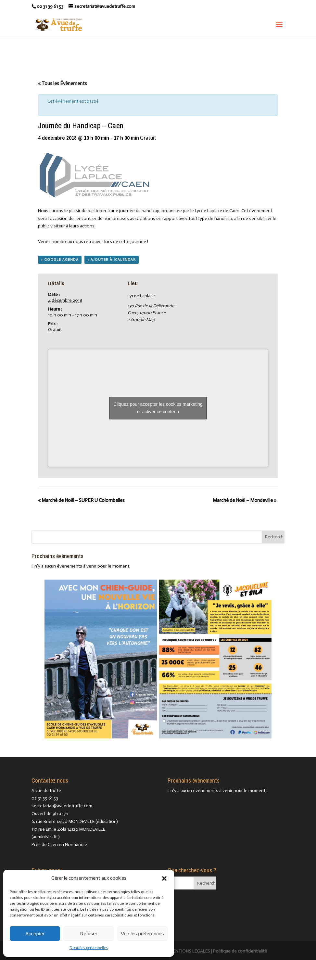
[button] (164, 878)
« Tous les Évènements (62, 83)
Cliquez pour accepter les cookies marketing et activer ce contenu (158, 408)
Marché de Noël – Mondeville (244, 500)
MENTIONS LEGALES (190, 951)
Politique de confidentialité (240, 951)
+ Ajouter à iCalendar (111, 260)
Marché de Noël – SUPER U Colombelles (81, 500)
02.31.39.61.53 (45, 798)
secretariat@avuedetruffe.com (62, 806)
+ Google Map (141, 319)
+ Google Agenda (60, 260)
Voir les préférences (142, 933)
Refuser (88, 933)
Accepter (34, 933)
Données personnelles (89, 947)
